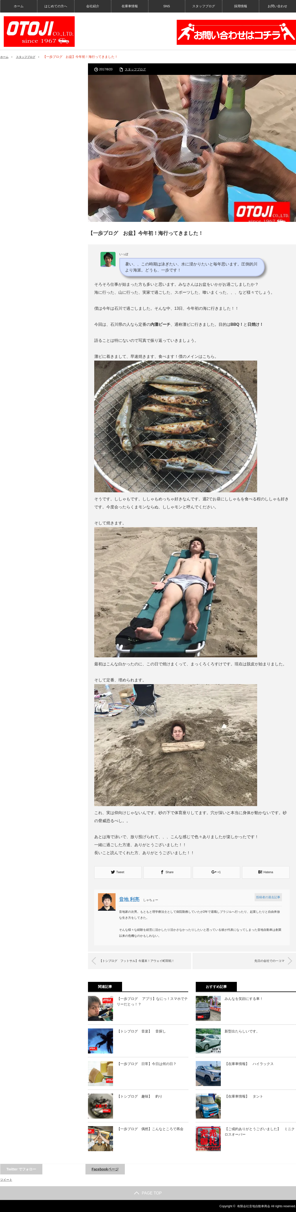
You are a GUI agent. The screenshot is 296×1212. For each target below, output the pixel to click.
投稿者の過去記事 (268, 896)
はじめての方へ (55, 6)
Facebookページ (105, 1169)
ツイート (6, 1179)
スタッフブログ (203, 6)
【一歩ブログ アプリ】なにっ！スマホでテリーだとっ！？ (152, 1001)
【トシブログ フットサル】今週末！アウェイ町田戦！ (143, 960)
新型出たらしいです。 (242, 1031)
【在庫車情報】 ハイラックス (249, 1063)
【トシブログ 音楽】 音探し (141, 1031)
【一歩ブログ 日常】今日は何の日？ (146, 1063)
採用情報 (240, 6)
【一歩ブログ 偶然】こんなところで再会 (150, 1128)
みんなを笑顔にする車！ (244, 998)
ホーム (19, 6)
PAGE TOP (148, 1192)
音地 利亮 (131, 898)
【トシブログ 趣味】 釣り (139, 1096)
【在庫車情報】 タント (244, 1096)
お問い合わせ (277, 6)
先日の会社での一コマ (264, 960)
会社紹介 (92, 6)
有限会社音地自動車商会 (253, 1205)
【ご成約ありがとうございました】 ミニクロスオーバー (260, 1131)
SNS (166, 6)
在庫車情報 (130, 6)
